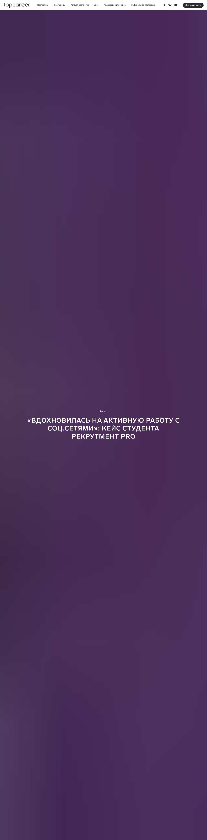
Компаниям (59, 5)
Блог (96, 5)
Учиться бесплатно (80, 5)
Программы (43, 5)
